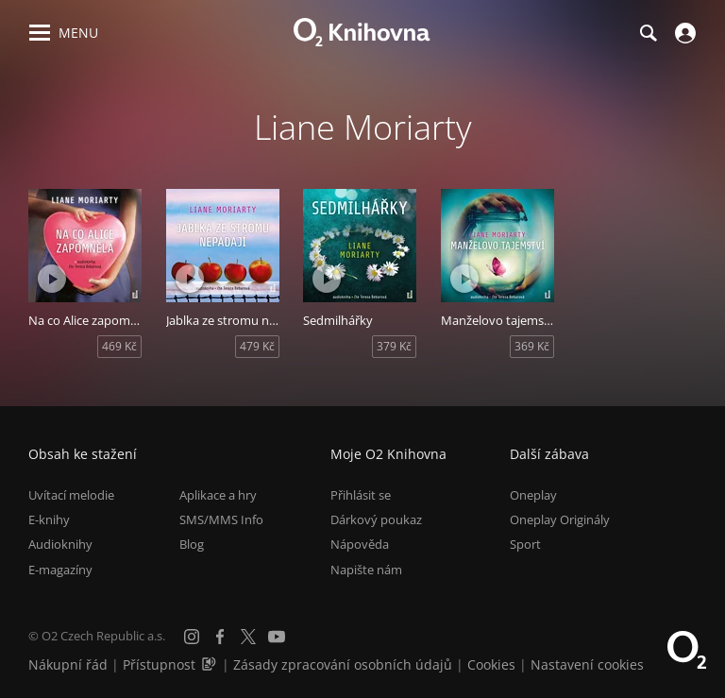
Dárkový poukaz (376, 519)
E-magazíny (60, 569)
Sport (525, 544)
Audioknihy (60, 544)
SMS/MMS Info (221, 519)
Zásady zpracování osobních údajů (342, 664)
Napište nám (366, 569)
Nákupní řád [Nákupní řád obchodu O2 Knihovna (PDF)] (68, 664)
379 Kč (394, 346)
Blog (191, 544)
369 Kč (531, 346)
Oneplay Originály (560, 519)
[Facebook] (220, 636)
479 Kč (257, 346)
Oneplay (533, 494)
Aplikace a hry (218, 494)
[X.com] (248, 636)
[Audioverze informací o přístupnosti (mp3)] (210, 664)
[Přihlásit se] (683, 33)
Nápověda (359, 544)
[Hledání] (647, 33)
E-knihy (49, 519)
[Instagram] (191, 636)
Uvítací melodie (71, 494)
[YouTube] (276, 636)
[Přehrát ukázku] (52, 278)
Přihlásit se (360, 494)
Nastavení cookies (587, 664)
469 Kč (119, 346)
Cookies (491, 664)
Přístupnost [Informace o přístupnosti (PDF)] (159, 664)
